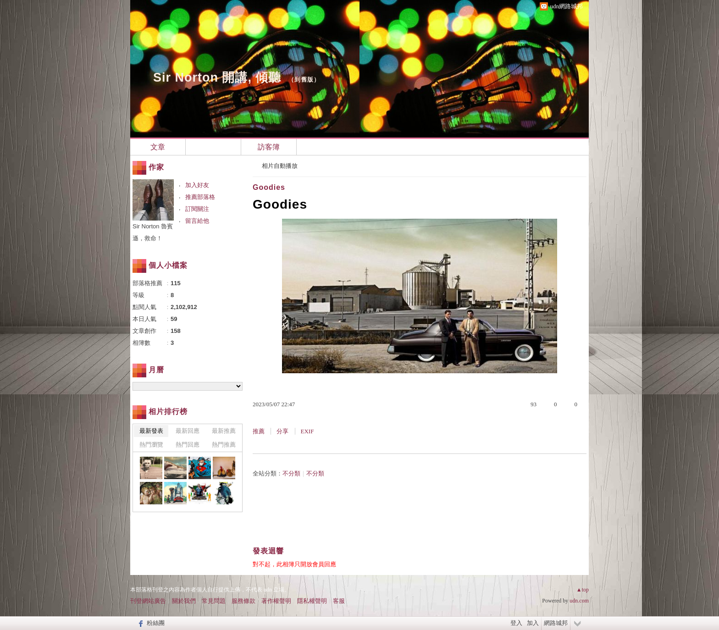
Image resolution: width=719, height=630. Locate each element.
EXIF (307, 431)
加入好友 (197, 185)
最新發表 (151, 430)
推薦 (259, 431)
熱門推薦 (224, 444)
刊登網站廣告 (148, 600)
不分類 (291, 473)
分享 (282, 431)
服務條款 (243, 600)
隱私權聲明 (312, 600)
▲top (582, 589)
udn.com (579, 600)
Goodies (269, 187)
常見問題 (214, 600)
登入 (516, 622)
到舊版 (304, 79)
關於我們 (184, 600)
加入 (533, 622)
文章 (157, 147)
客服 (339, 600)
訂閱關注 (197, 208)
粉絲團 (156, 622)
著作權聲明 (276, 600)
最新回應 (187, 430)
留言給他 (197, 220)
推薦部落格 (200, 196)
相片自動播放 (280, 165)
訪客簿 (269, 147)
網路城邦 (556, 622)
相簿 (213, 147)
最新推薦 (224, 430)
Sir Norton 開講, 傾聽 (217, 77)
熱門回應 (187, 444)
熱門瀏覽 (151, 444)
